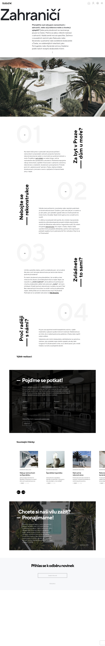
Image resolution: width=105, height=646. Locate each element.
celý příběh (39, 158)
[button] (18, 492)
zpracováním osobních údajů (42, 419)
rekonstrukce (49, 226)
